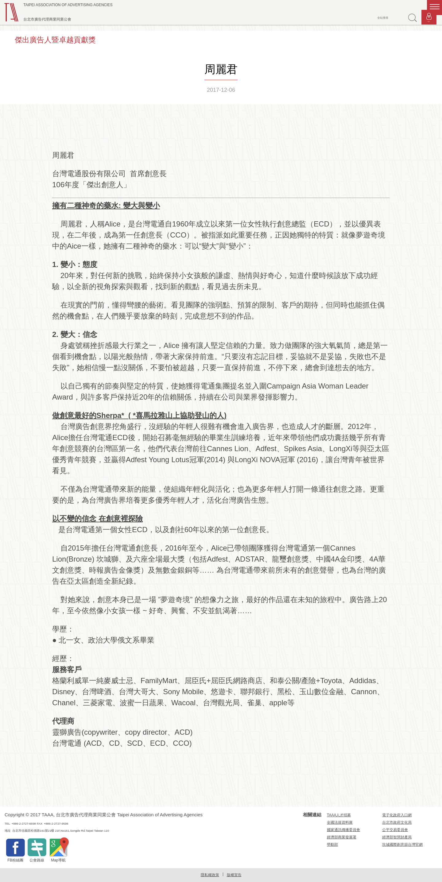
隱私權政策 (210, 875)
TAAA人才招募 (339, 815)
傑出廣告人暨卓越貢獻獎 (55, 40)
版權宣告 (234, 875)
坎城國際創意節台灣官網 (402, 844)
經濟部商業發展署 (341, 837)
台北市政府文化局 (397, 822)
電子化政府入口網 (397, 815)
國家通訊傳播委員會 (343, 830)
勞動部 (332, 844)
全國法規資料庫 (340, 822)
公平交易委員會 (395, 830)
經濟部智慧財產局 (397, 837)
